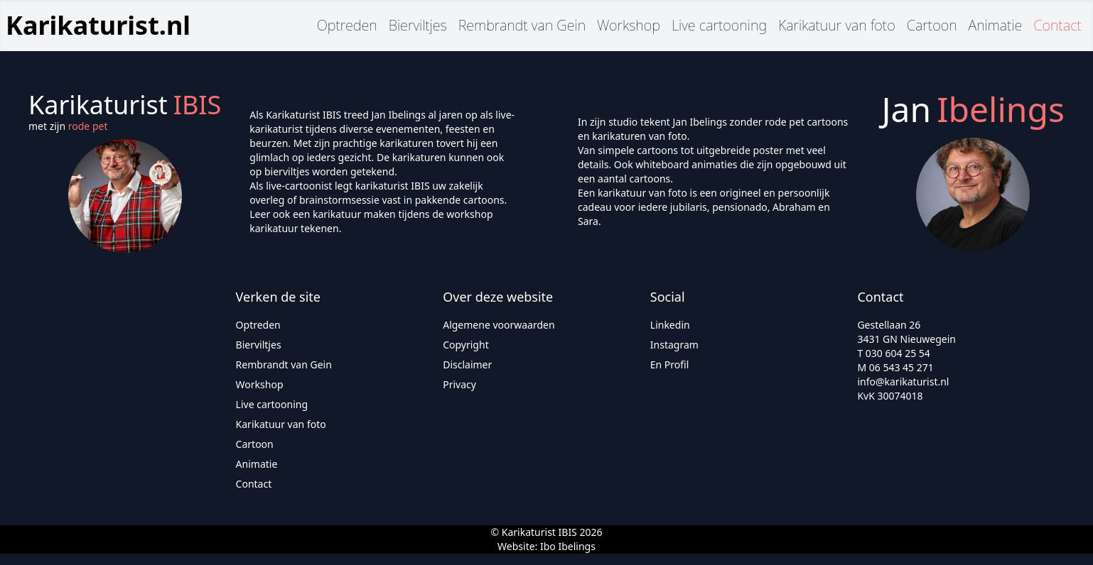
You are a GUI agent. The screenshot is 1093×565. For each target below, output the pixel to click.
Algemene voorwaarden (498, 324)
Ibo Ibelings (568, 546)
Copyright (466, 344)
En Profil (669, 364)
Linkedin (670, 324)
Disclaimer (467, 364)
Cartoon (932, 25)
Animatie (996, 25)
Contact (1057, 25)
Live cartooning (719, 25)
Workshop (628, 25)
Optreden (347, 25)
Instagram (674, 344)
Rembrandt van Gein (522, 25)
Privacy (459, 384)
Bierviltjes (418, 25)
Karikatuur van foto (836, 25)
